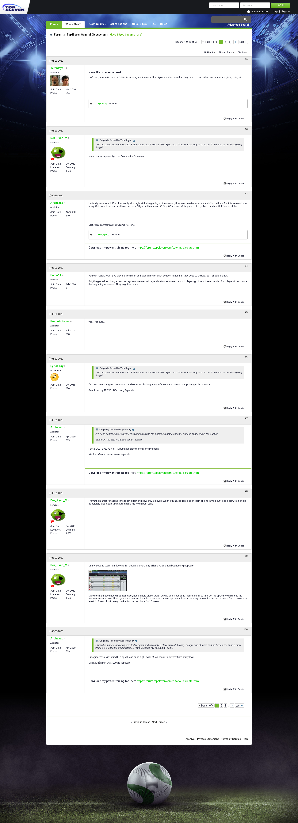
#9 (246, 556)
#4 (246, 266)
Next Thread (158, 722)
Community (96, 23)
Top (245, 738)
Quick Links (139, 23)
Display (241, 52)
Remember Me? (259, 11)
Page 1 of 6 (211, 41)
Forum (54, 24)
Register (285, 11)
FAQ (153, 23)
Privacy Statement (208, 738)
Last (243, 41)
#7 (246, 418)
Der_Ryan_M (104, 234)
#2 (246, 129)
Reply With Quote (234, 118)
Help (275, 11)
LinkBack (208, 52)
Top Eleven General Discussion (86, 34)
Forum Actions (118, 23)
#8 (246, 491)
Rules (163, 23)
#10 (246, 629)
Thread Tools (225, 52)
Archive (190, 738)
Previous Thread (141, 722)
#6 (246, 357)
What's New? (73, 24)
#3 (246, 193)
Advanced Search (238, 24)
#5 (246, 312)
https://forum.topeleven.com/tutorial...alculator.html (168, 247)
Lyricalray (102, 103)
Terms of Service (231, 738)
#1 (246, 59)
